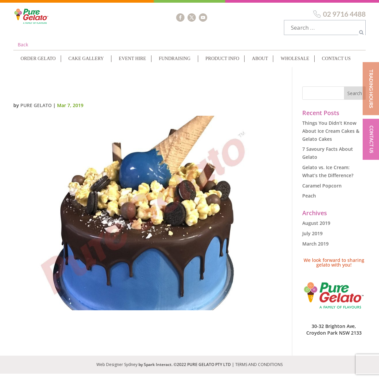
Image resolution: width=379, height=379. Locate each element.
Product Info (222, 63)
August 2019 (316, 228)
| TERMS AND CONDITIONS (257, 370)
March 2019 (315, 249)
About (260, 63)
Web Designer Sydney (117, 370)
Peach (309, 201)
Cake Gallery (86, 63)
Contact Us (336, 63)
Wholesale (295, 63)
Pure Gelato (36, 110)
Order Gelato (38, 63)
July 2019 (312, 239)
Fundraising (175, 63)
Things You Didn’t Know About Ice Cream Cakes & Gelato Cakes (330, 136)
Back (23, 50)
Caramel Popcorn (322, 191)
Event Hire (132, 63)
